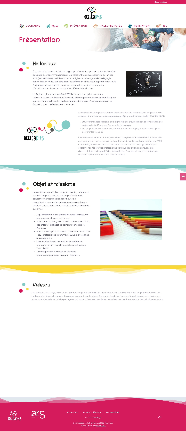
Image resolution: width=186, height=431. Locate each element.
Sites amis (72, 415)
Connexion (160, 2)
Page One (100, 425)
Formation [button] (139, 26)
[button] (159, 416)
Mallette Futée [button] (107, 26)
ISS (161, 26)
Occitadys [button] (29, 26)
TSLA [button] (52, 26)
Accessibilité (112, 415)
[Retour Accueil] (93, 13)
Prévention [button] (75, 26)
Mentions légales (92, 415)
